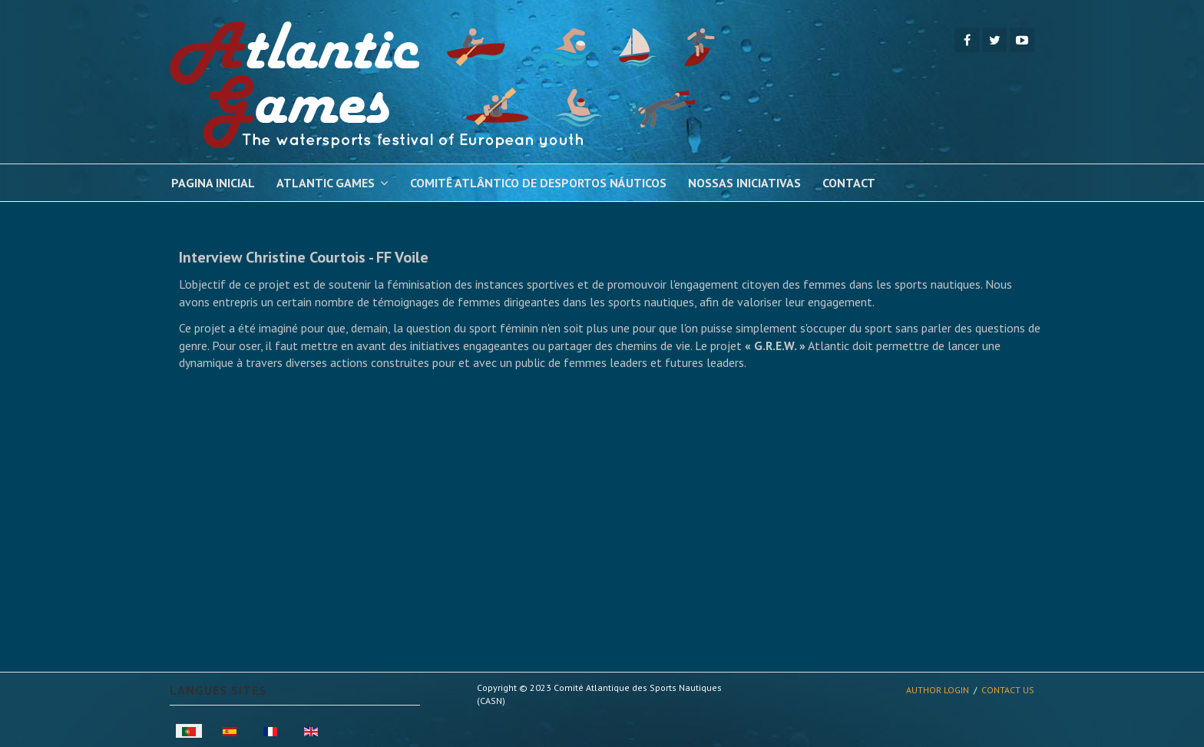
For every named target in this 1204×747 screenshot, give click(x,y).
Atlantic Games (325, 182)
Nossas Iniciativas (744, 182)
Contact (848, 182)
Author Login (937, 690)
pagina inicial (213, 182)
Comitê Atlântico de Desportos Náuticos (538, 182)
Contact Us (1007, 690)
